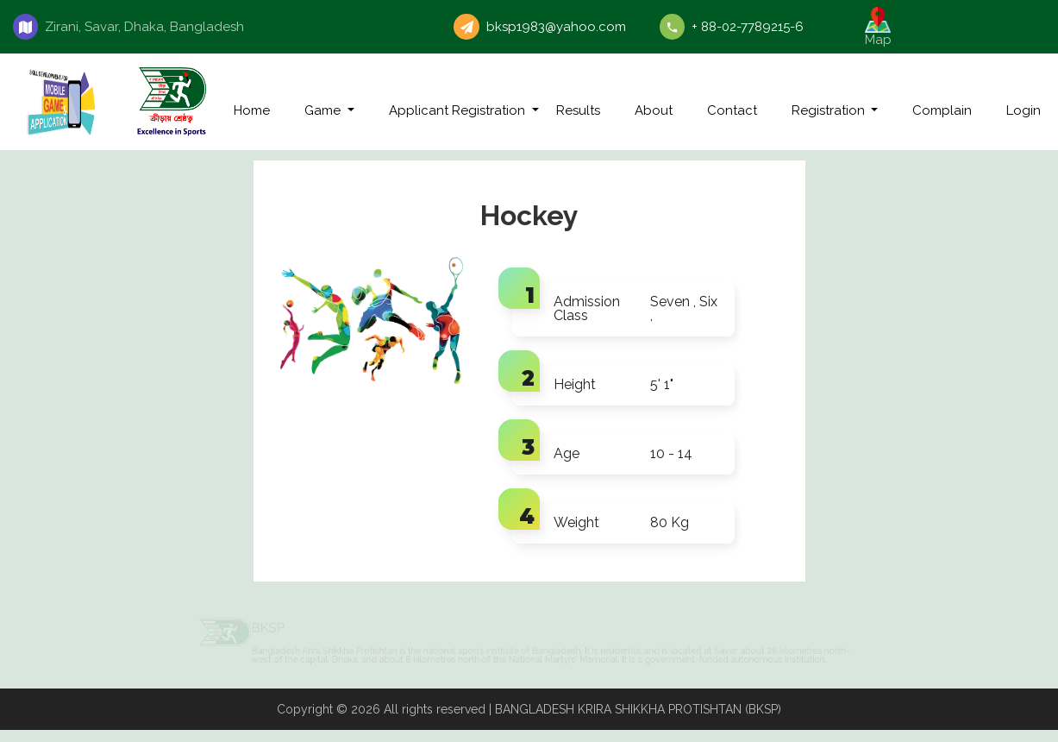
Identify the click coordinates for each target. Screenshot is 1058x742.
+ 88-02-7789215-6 (748, 27)
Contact (732, 110)
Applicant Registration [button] (459, 110)
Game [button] (324, 110)
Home (252, 110)
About (654, 110)
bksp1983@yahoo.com (556, 27)
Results (578, 110)
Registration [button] (830, 110)
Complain (942, 110)
